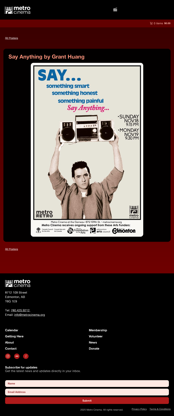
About (9, 342)
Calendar (11, 330)
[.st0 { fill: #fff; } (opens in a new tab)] (17, 356)
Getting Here (14, 336)
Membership (98, 330)
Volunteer (96, 336)
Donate (94, 348)
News (93, 342)
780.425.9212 (20, 310)
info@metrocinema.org (29, 314)
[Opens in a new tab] (8, 356)
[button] (115, 10)
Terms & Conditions (160, 409)
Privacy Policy (139, 409)
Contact (10, 348)
